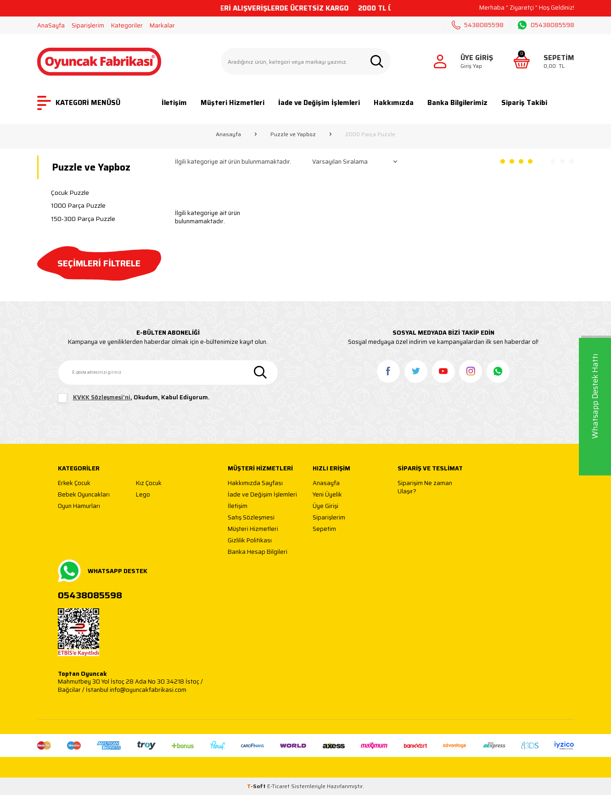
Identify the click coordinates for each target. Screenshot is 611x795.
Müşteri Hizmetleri (232, 102)
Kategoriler (127, 25)
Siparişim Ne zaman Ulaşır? (425, 487)
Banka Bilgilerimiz (457, 102)
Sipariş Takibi (524, 102)
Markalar (162, 25)
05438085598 (546, 25)
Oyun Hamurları (79, 506)
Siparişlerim (88, 25)
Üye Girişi (325, 506)
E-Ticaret (278, 786)
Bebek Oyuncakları (84, 495)
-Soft (257, 786)
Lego (143, 495)
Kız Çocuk (149, 483)
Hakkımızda (394, 102)
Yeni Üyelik (327, 495)
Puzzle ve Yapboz (293, 134)
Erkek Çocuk (74, 483)
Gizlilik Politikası (250, 540)
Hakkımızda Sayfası (255, 483)
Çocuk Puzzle (70, 193)
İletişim (174, 102)
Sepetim (324, 529)
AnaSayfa (51, 25)
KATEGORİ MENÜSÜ (78, 103)
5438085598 (478, 25)
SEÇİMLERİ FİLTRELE (98, 263)
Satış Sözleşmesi (251, 517)
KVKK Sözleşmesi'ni (101, 397)
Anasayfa (228, 134)
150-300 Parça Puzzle (83, 219)
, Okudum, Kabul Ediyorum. (134, 398)
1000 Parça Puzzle (78, 205)
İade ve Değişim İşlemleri (319, 102)
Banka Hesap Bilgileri (257, 552)
